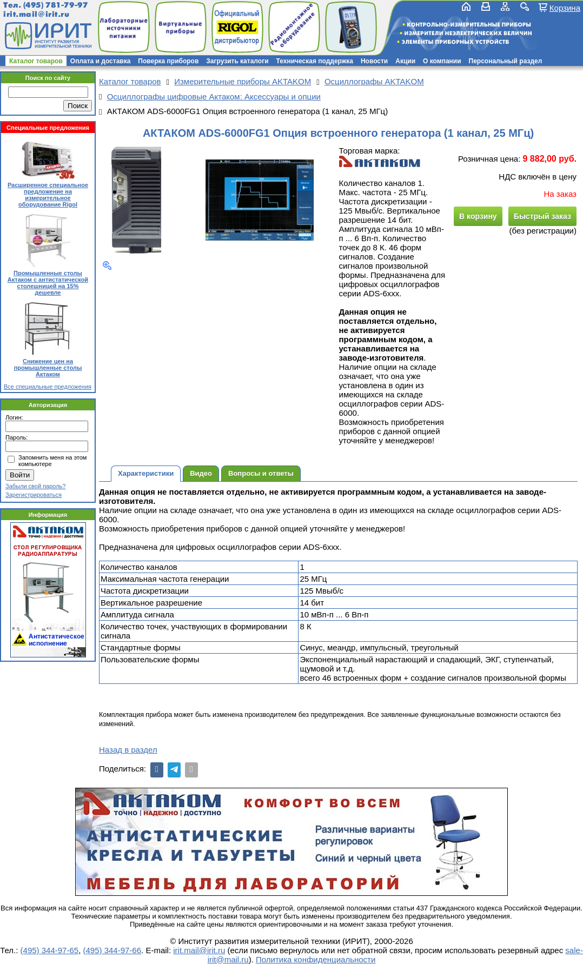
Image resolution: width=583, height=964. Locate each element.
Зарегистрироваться (33, 494)
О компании (442, 61)
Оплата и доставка (100, 61)
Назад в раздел (128, 749)
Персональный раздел (505, 61)
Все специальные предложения (47, 386)
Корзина (564, 7)
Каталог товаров (36, 61)
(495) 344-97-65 (50, 950)
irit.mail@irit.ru (36, 14)
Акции (405, 61)
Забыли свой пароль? (35, 486)
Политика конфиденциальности (315, 959)
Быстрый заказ (542, 216)
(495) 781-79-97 (55, 5)
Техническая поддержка (314, 61)
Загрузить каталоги (237, 61)
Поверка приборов (168, 61)
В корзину (478, 216)
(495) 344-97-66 (112, 950)
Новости (374, 61)
